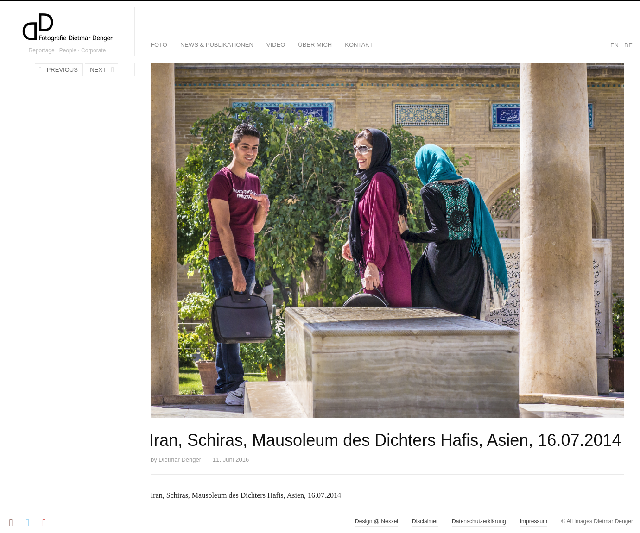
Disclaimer (425, 521)
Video (275, 44)
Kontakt (359, 44)
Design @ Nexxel (376, 521)
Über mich (315, 44)
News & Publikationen (216, 44)
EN (614, 45)
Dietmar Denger (179, 459)
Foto (159, 44)
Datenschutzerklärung (479, 521)
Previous (62, 69)
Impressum (533, 521)
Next (98, 69)
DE (628, 45)
